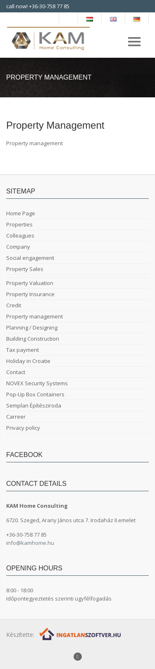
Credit (13, 305)
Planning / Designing (31, 327)
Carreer (16, 416)
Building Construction (32, 338)
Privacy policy (23, 427)
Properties (19, 224)
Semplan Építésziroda (33, 405)
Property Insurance (30, 294)
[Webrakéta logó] (81, 633)
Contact (15, 372)
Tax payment (22, 349)
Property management (34, 316)
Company (18, 246)
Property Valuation (29, 283)
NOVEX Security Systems (37, 383)
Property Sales (24, 269)
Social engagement (30, 257)
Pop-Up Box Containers (35, 394)
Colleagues (20, 235)
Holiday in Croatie (28, 361)
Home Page (20, 213)
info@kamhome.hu (30, 543)
